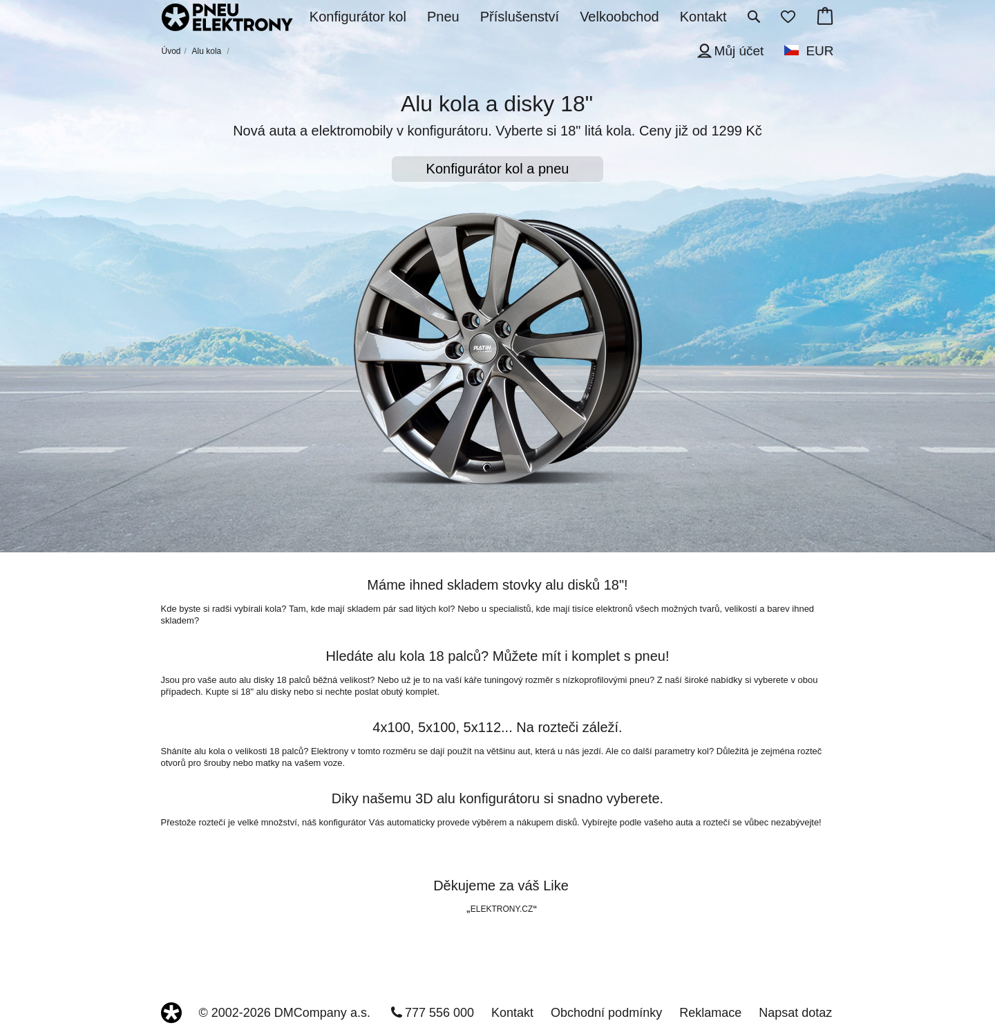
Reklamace (710, 1013)
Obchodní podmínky (606, 1013)
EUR (819, 51)
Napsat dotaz (795, 1013)
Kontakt (512, 1013)
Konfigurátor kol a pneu (497, 168)
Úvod (171, 51)
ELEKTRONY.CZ (502, 909)
